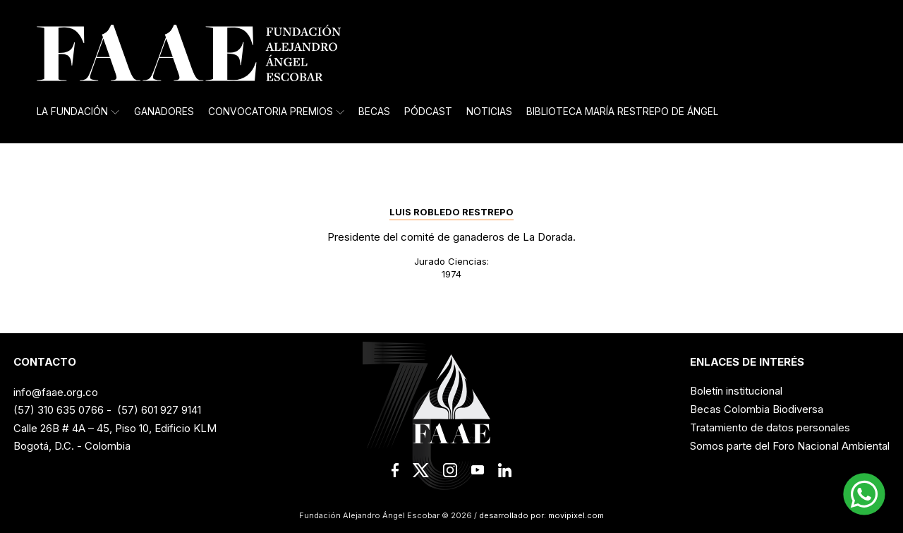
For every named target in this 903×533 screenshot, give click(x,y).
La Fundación (78, 111)
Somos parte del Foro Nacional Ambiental (790, 446)
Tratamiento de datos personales (770, 427)
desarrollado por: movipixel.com (540, 515)
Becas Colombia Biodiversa (756, 409)
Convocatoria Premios (276, 111)
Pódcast (428, 111)
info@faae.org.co (55, 392)
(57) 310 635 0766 (58, 410)
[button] (864, 494)
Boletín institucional (736, 390)
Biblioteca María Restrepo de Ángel (622, 111)
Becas (374, 111)
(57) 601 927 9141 (159, 410)
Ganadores (164, 111)
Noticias (489, 111)
